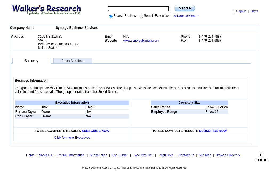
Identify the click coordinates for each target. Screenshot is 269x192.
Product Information (71, 155)
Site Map (205, 155)
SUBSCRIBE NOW (95, 131)
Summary (31, 61)
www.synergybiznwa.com (141, 40)
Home (30, 155)
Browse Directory (228, 155)
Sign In (241, 11)
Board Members (72, 61)
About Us (45, 155)
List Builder (120, 155)
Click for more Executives (72, 137)
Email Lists (166, 155)
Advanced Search (185, 16)
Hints (254, 11)
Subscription (98, 155)
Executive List (143, 155)
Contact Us (186, 155)
